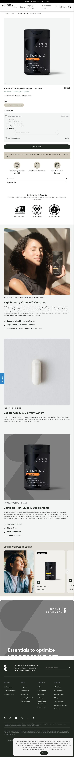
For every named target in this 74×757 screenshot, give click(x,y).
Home (7, 13)
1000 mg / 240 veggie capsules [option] (14, 105)
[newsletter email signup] (56, 668)
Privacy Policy (31, 741)
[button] (2, 378)
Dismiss (44, 753)
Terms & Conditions (59, 749)
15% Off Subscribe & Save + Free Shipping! (37, 1)
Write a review (27, 96)
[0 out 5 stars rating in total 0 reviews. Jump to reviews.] (12, 95)
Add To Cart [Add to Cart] (37, 147)
